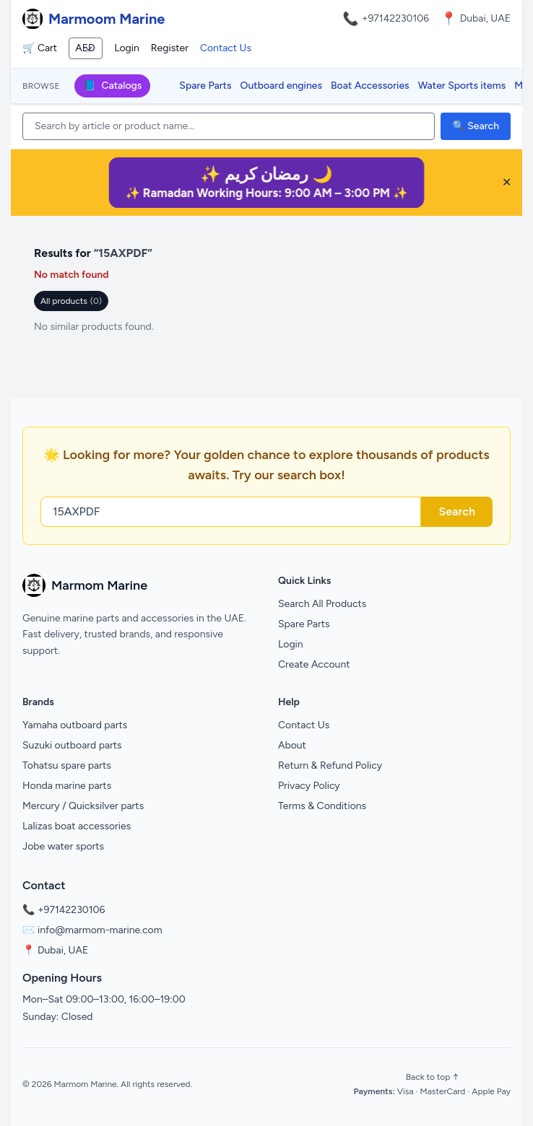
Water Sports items (462, 85)
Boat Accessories (370, 85)
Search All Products (322, 604)
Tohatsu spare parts (66, 765)
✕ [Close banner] (506, 182)
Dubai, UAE (63, 950)
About (292, 745)
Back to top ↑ (432, 1077)
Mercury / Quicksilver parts (83, 806)
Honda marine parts (66, 786)
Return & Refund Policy (330, 765)
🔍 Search (475, 126)
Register (169, 48)
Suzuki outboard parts (72, 745)
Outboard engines (281, 85)
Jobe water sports (63, 846)
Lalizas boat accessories (76, 826)
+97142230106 (396, 18)
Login (126, 48)
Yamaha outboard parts (74, 725)
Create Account (314, 664)
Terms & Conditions (322, 806)
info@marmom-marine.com (100, 930)
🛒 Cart (39, 48)
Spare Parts (205, 85)
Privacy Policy (309, 786)
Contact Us (225, 48)
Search (456, 511)
